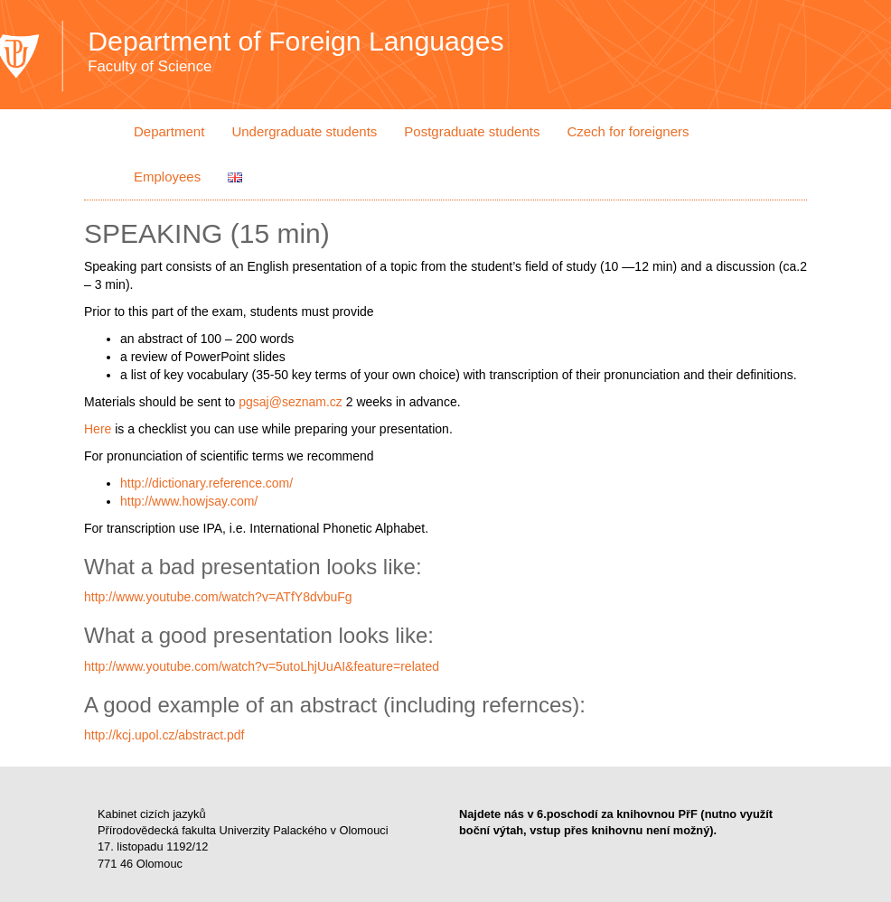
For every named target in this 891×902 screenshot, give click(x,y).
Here (97, 429)
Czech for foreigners (628, 131)
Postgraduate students (471, 131)
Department (169, 131)
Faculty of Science (149, 67)
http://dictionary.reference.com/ (206, 483)
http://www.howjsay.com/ (189, 501)
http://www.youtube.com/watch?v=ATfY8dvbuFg (218, 597)
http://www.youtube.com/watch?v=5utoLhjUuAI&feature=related (261, 666)
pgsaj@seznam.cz (290, 402)
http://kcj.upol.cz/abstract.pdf (164, 735)
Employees (167, 176)
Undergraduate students (304, 131)
